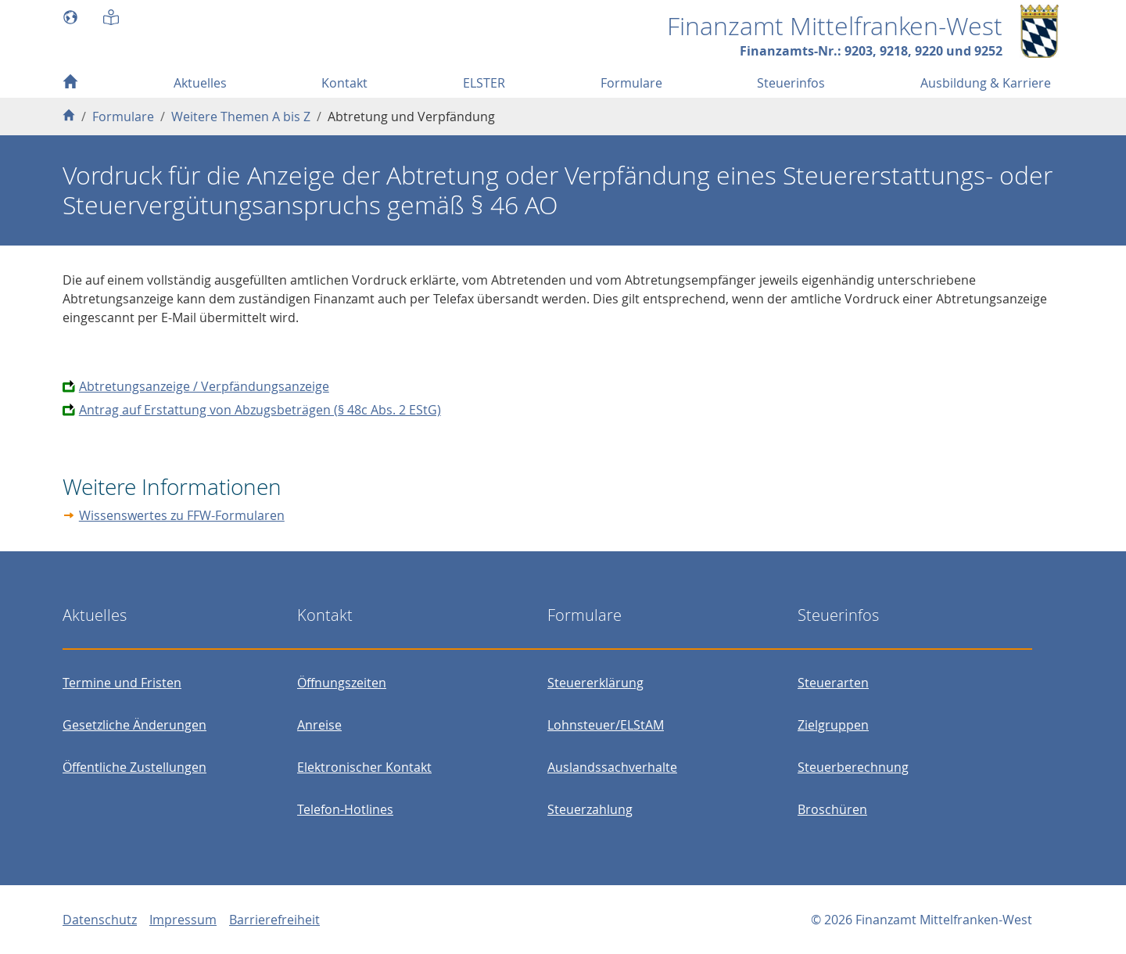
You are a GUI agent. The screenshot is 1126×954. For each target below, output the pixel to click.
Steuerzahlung (590, 809)
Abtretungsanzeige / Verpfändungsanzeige (204, 386)
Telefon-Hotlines (345, 809)
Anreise (319, 724)
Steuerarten (833, 682)
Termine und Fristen (122, 682)
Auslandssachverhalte (612, 767)
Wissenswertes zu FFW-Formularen (182, 515)
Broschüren (832, 809)
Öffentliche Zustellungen (134, 767)
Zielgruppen (833, 724)
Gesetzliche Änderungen (134, 724)
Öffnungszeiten (341, 682)
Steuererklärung (595, 682)
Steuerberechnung (853, 767)
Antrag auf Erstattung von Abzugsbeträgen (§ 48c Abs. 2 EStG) (260, 409)
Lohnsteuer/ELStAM (605, 724)
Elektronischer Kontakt (364, 767)
